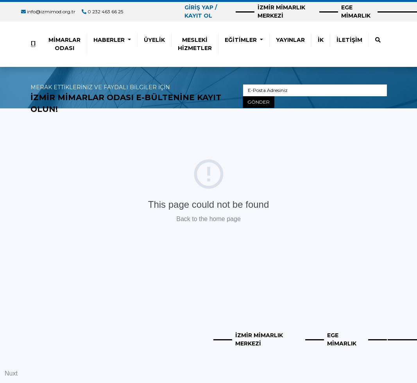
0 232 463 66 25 (105, 11)
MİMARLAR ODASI (64, 44)
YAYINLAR (290, 39)
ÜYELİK (154, 39)
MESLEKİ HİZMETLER (195, 44)
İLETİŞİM (349, 39)
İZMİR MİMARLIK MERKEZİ (281, 11)
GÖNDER (258, 102)
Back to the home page (208, 219)
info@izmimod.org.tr (51, 11)
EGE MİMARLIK (355, 11)
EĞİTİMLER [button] (241, 39)
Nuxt (11, 373)
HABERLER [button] (109, 39)
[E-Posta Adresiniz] (315, 90)
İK (321, 39)
